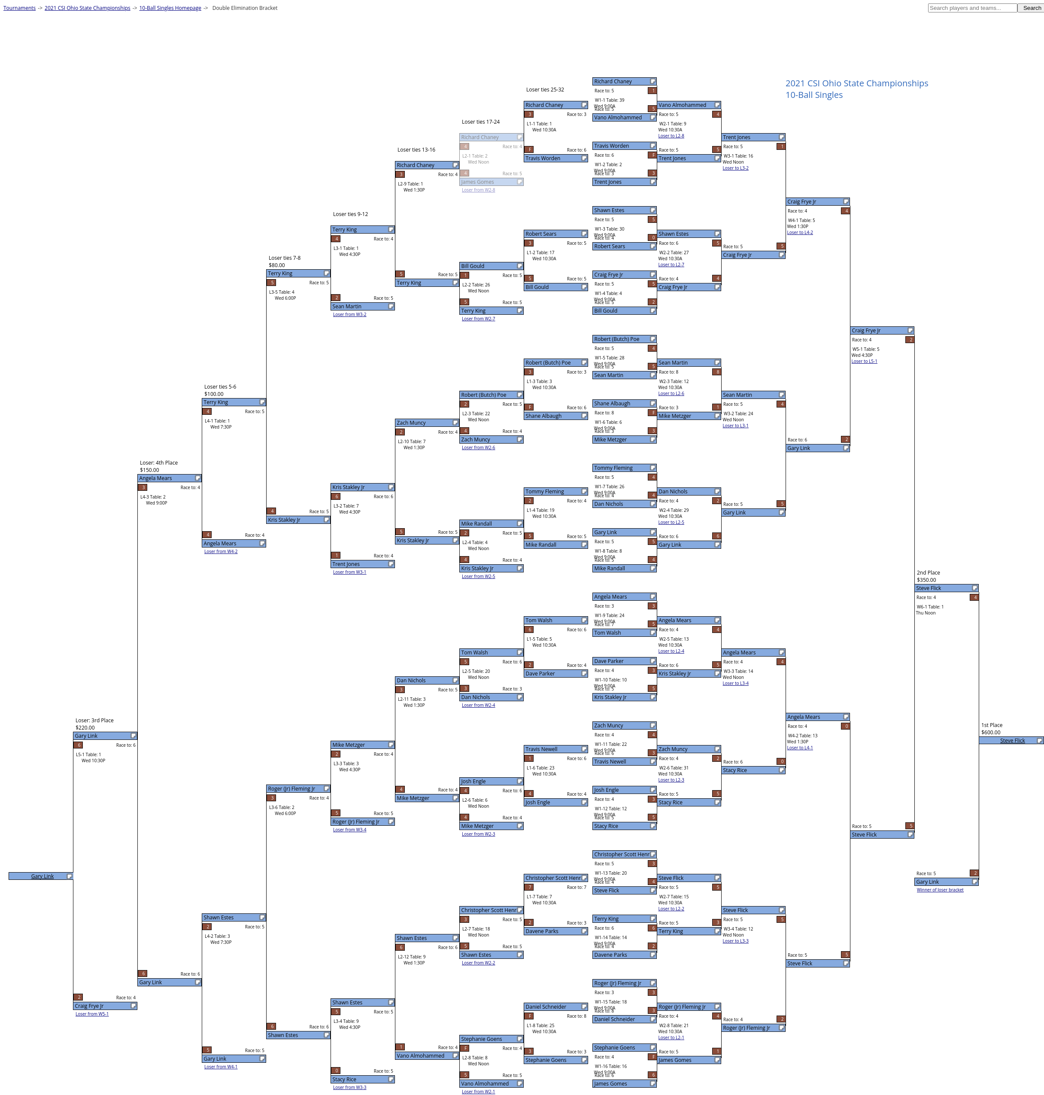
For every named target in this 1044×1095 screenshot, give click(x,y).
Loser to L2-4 (671, 651)
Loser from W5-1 (92, 1014)
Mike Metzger (611, 439)
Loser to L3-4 (736, 683)
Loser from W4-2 (221, 551)
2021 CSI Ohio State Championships (87, 8)
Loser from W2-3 (478, 834)
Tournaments (19, 8)
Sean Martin (609, 375)
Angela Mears (611, 596)
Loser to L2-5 (671, 522)
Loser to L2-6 (671, 393)
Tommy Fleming (614, 467)
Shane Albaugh (613, 403)
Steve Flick (607, 890)
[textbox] (972, 7)
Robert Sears (610, 246)
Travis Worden (612, 145)
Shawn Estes (610, 210)
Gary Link (606, 532)
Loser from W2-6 (478, 447)
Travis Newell (610, 761)
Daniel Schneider (615, 1019)
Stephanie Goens (615, 1047)
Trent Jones (608, 182)
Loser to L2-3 (671, 780)
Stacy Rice (606, 826)
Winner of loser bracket (940, 890)
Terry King (607, 918)
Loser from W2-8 (478, 190)
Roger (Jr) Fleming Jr (618, 983)
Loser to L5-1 (864, 361)
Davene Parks (611, 954)
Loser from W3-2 (350, 314)
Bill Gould (606, 310)
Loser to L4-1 (800, 748)
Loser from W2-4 (478, 705)
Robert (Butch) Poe (617, 339)
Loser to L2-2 (671, 909)
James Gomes (611, 1083)
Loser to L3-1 (736, 426)
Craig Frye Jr (609, 274)
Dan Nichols (609, 504)
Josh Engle (607, 790)
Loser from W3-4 (350, 830)
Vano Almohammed (618, 117)
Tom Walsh (608, 632)
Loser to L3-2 (736, 168)
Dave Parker (609, 661)
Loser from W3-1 (350, 572)
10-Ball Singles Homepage (170, 8)
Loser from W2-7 (478, 319)
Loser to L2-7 (671, 265)
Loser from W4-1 (221, 1067)
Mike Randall (610, 568)
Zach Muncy (609, 725)
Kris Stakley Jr (611, 697)
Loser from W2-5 (478, 576)
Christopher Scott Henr (622, 854)
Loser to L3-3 (736, 941)
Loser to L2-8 (671, 136)
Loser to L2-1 (671, 1037)
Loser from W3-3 (350, 1087)
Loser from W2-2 (478, 963)
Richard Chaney (613, 81)
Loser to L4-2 (800, 232)
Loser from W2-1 (478, 1092)
